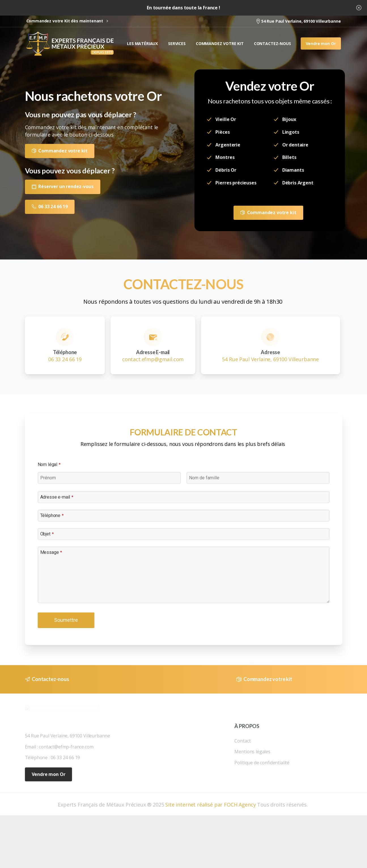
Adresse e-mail (57, 497)
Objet (47, 534)
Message (51, 552)
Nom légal (49, 464)
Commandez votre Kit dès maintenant (67, 21)
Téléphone (52, 515)
